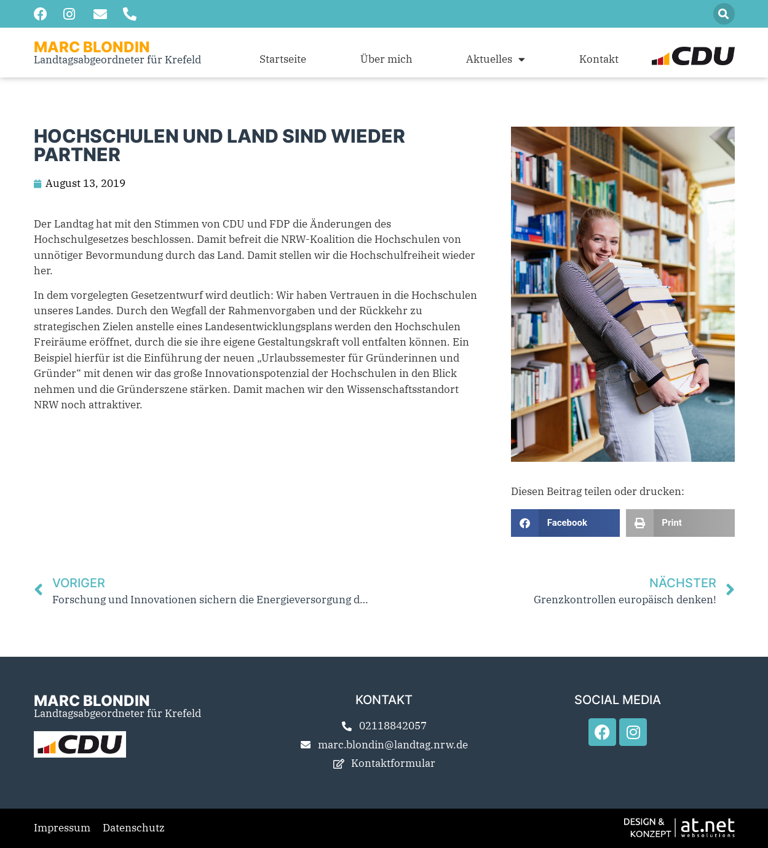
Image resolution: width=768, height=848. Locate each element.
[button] (724, 14)
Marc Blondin (92, 47)
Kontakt (599, 59)
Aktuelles (495, 59)
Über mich (386, 59)
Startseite (282, 59)
